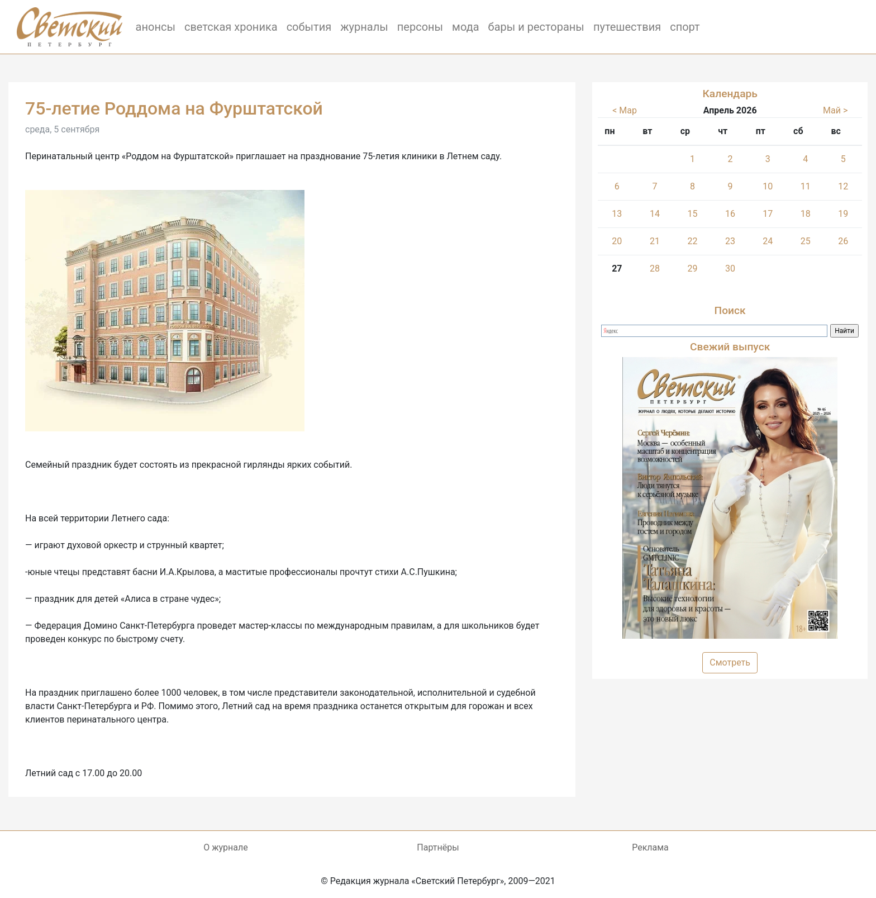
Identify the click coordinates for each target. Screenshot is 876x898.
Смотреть (730, 662)
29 (693, 268)
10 (768, 186)
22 (693, 241)
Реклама (650, 847)
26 (843, 241)
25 (806, 241)
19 (843, 213)
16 (730, 213)
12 (843, 186)
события (309, 27)
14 (655, 213)
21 (655, 241)
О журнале (225, 847)
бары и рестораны (536, 27)
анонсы (155, 27)
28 (655, 268)
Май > (835, 110)
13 (617, 213)
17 (768, 213)
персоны (420, 27)
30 (730, 268)
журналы (364, 27)
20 (617, 241)
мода (465, 27)
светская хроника (231, 27)
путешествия (627, 27)
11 (806, 186)
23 (730, 241)
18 (806, 213)
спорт (685, 27)
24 (768, 241)
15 (693, 213)
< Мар (624, 110)
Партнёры (438, 847)
